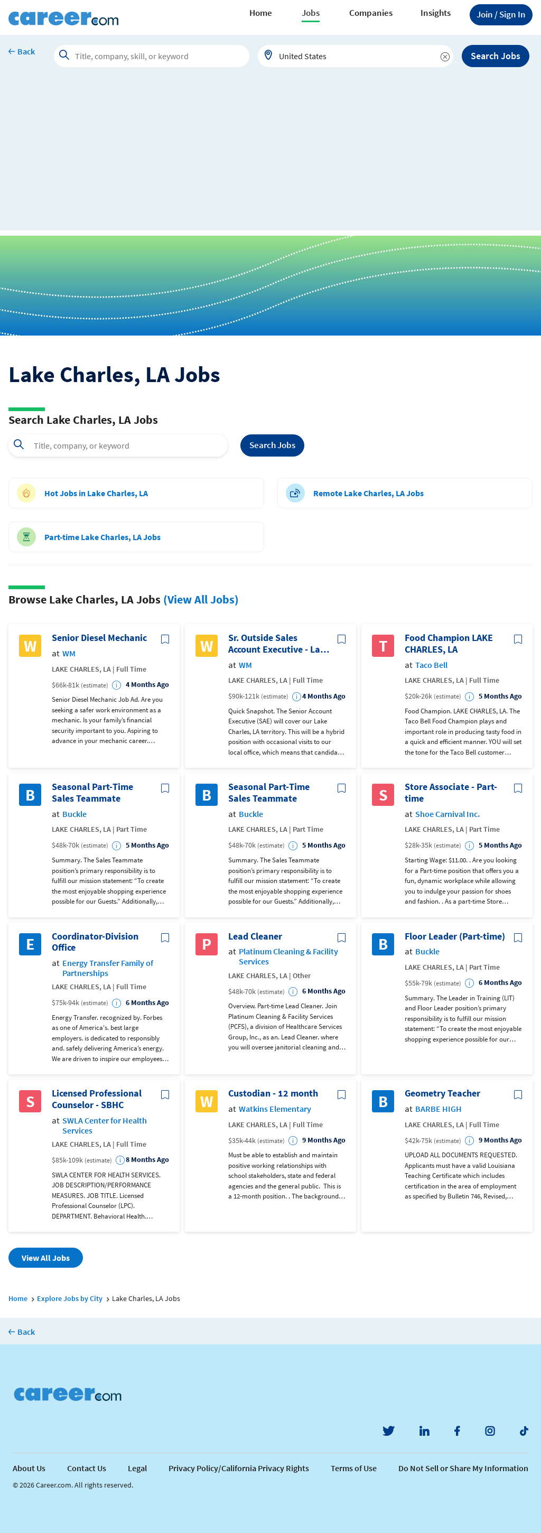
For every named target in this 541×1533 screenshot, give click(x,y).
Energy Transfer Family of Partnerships (107, 968)
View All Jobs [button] (46, 1257)
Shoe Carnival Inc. (447, 814)
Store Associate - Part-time (451, 792)
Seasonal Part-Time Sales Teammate (92, 792)
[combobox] (355, 56)
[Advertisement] (270, 156)
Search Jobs (495, 56)
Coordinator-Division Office (95, 942)
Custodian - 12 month (273, 1093)
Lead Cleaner (255, 936)
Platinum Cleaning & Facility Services (288, 956)
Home (260, 12)
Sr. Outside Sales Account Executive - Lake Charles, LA (279, 643)
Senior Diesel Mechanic (99, 638)
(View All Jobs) (201, 599)
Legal (137, 1468)
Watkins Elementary (275, 1109)
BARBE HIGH (438, 1109)
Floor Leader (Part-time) (455, 936)
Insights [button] (436, 12)
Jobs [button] (311, 12)
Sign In (501, 14)
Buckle (74, 814)
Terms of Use (354, 1468)
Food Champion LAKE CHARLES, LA (449, 643)
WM (69, 653)
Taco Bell (431, 665)
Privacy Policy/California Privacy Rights (239, 1468)
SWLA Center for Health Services (104, 1126)
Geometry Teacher (442, 1093)
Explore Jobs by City (69, 1298)
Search (272, 445)
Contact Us (86, 1468)
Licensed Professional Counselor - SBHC (97, 1099)
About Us (29, 1468)
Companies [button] (371, 12)
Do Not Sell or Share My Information (463, 1468)
